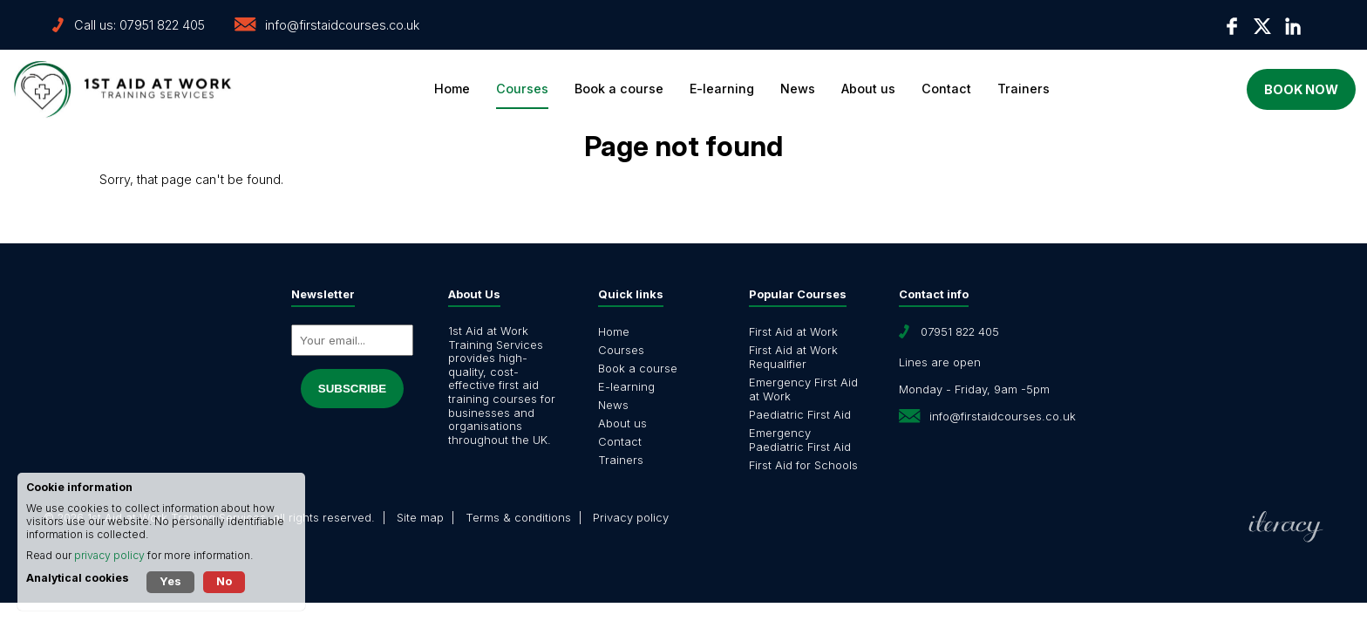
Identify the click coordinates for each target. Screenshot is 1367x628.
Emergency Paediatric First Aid (800, 440)
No (224, 581)
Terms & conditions (518, 517)
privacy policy (109, 555)
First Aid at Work (793, 331)
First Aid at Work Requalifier (793, 357)
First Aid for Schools (803, 465)
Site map (420, 517)
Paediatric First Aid (800, 414)
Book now (1260, 89)
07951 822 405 (162, 24)
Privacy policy (631, 517)
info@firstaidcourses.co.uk (342, 24)
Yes (170, 581)
